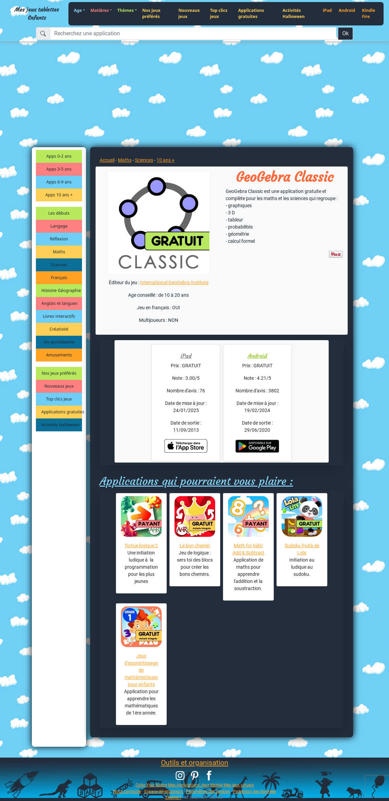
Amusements (59, 355)
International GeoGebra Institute (174, 282)
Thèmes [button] (125, 10)
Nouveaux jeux (189, 13)
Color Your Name (151, 784)
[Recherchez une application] (193, 33)
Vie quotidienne (58, 342)
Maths (59, 252)
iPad (327, 10)
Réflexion (59, 239)
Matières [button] (99, 10)
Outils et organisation (194, 763)
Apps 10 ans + (59, 195)
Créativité (58, 329)
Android (347, 10)
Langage (58, 226)
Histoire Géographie (61, 290)
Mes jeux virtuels (239, 784)
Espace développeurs (163, 791)
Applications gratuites (251, 13)
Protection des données (254, 791)
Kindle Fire (368, 13)
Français (59, 277)
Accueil (107, 160)
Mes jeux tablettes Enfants (37, 13)
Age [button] (78, 10)
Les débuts (59, 213)
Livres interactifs (59, 316)
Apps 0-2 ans (58, 156)
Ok (345, 33)
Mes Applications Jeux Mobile (195, 784)
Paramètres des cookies (208, 791)
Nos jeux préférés (151, 13)
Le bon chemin (195, 545)
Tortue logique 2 (141, 545)
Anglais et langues (59, 303)
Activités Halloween (294, 13)
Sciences (58, 265)
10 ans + (166, 160)
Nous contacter (127, 791)
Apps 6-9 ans (58, 182)
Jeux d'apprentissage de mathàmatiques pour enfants (141, 670)
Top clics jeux (218, 13)
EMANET (173, 797)
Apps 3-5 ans (58, 169)
